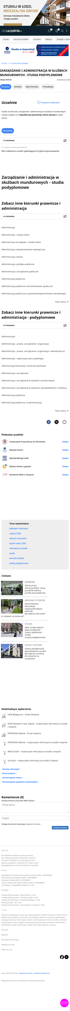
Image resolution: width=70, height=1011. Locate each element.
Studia (6, 39)
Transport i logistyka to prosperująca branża (18, 860)
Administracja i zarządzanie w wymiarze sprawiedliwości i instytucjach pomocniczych (35, 387)
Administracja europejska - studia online (21, 242)
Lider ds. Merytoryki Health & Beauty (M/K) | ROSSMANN (23, 883)
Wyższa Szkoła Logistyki (16, 466)
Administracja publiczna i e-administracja (22, 402)
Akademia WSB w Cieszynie (18, 474)
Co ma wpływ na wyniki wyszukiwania (14, 147)
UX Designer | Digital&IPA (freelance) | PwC (17, 885)
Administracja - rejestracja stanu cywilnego (22, 358)
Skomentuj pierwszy (64, 1003)
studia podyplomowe (35, 637)
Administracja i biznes (12, 256)
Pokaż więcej (61, 301)
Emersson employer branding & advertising (27, 981)
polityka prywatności (42, 973)
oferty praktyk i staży (35, 588)
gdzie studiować (33, 629)
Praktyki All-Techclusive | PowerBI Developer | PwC (20, 900)
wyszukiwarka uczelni (35, 651)
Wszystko (6, 86)
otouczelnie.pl (6, 973)
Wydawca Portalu (8, 945)
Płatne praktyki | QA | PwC (11, 902)
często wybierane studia (33, 633)
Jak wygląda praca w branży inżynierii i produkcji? (19, 865)
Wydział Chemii (12, 450)
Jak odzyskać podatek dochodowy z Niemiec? (18, 858)
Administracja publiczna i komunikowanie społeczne (27, 286)
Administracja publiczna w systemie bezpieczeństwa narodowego (34, 293)
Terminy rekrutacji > (11, 769)
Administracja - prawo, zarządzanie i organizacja (25, 343)
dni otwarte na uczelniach (32, 657)
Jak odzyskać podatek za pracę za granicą (17, 855)
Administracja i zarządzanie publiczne (20, 271)
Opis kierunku (32, 86)
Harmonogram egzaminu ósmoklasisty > (20, 782)
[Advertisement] (35, 499)
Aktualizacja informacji (10, 940)
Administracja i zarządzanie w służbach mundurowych (28, 380)
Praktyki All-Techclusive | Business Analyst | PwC (19, 897)
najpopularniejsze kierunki (33, 610)
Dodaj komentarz (60, 828)
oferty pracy (31, 585)
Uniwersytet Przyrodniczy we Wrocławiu (23, 441)
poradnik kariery (33, 590)
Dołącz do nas (6, 950)
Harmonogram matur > (12, 777)
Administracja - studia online (15, 234)
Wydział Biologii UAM (15, 458)
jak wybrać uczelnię (34, 653)
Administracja (8, 227)
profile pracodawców (35, 592)
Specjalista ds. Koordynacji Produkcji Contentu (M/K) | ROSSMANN (26, 875)
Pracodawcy (48, 86)
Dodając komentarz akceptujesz (21, 824)
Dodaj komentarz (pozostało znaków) (18, 800)
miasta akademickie (34, 648)
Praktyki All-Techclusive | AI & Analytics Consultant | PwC (23, 905)
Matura (49, 39)
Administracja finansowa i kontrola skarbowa (24, 365)
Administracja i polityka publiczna (18, 264)
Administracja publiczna (13, 278)
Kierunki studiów (21, 39)
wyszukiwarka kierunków (32, 605)
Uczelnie (37, 39)
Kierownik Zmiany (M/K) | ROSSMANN (15, 880)
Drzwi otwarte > (9, 773)
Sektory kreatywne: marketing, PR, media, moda (19, 863)
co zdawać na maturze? (12, 616)
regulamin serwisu (33, 824)
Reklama (4, 935)
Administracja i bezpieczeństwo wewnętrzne (23, 249)
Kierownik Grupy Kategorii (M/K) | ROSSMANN (19, 878)
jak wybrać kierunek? (35, 613)
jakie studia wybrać (34, 627)
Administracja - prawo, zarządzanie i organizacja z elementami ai (33, 351)
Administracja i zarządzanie (15, 373)
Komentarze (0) (63, 79)
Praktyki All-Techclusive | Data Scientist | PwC (18, 895)
